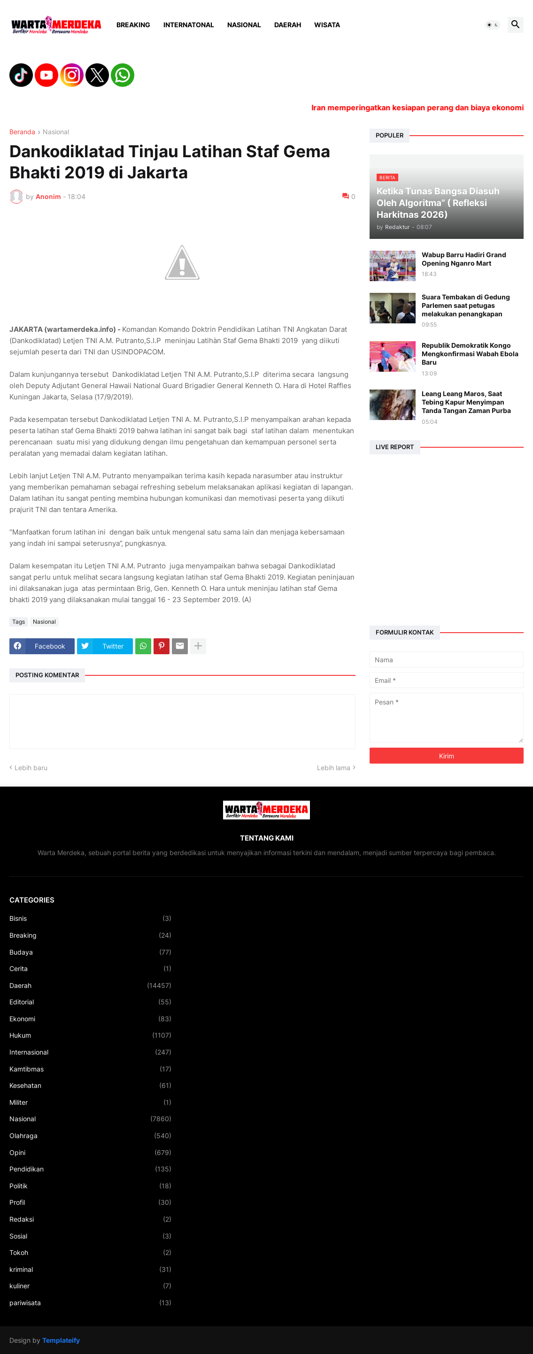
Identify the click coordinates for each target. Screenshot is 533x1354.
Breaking (133, 25)
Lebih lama (333, 768)
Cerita (90, 968)
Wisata (327, 25)
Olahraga (90, 1135)
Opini (90, 1152)
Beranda (22, 132)
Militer (90, 1102)
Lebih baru (31, 768)
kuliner (90, 1286)
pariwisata (90, 1303)
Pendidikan (90, 1169)
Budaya (90, 952)
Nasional (244, 25)
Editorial (90, 1002)
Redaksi (90, 1219)
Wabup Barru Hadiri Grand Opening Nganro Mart (464, 259)
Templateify (61, 1340)
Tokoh (90, 1252)
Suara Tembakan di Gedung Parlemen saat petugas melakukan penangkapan (466, 305)
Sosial (90, 1236)
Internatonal (188, 25)
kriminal (90, 1269)
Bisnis (90, 918)
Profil (90, 1202)
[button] (493, 25)
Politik (90, 1186)
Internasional (90, 1052)
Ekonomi (90, 1019)
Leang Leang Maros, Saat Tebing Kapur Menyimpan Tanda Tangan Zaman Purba (466, 402)
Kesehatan (90, 1085)
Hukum (90, 1035)
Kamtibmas (90, 1069)
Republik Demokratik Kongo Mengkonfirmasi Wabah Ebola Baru (470, 353)
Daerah (287, 25)
